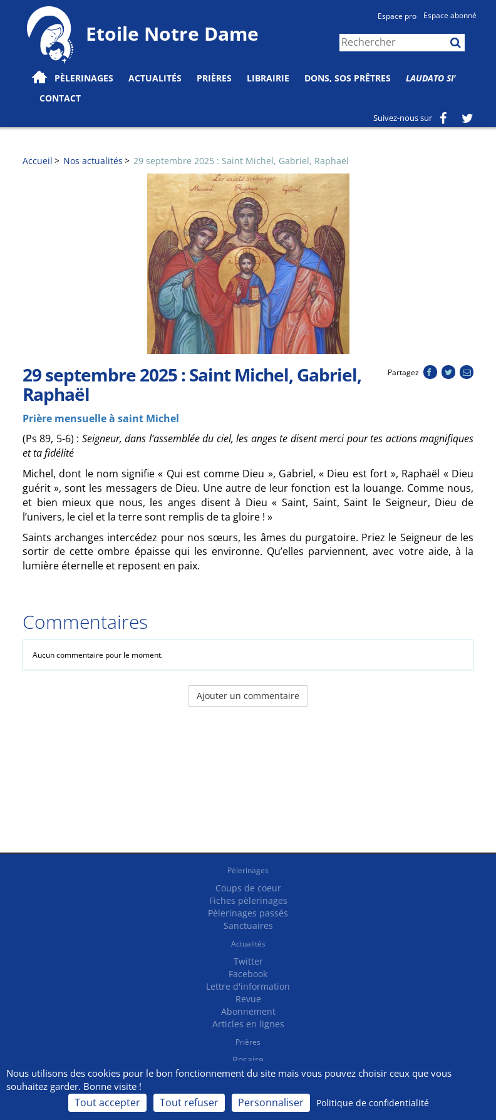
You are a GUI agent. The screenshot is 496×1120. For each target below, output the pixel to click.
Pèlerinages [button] (83, 78)
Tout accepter (107, 1102)
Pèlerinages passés (248, 913)
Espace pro (397, 16)
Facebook (248, 974)
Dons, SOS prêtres (347, 78)
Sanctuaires (248, 925)
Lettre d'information (248, 986)
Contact (60, 98)
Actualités (248, 943)
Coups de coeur (248, 888)
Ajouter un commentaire (248, 696)
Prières (214, 78)
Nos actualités (93, 161)
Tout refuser (189, 1102)
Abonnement (248, 1011)
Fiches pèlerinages (248, 900)
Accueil (38, 161)
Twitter (248, 961)
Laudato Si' (431, 78)
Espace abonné (450, 15)
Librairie (268, 78)
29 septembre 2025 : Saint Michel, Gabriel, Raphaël (241, 161)
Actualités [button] (155, 78)
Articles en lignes (248, 1024)
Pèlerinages (248, 870)
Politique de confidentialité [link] (372, 1103)
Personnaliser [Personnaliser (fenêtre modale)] (271, 1102)
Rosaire (248, 1060)
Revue (248, 999)
